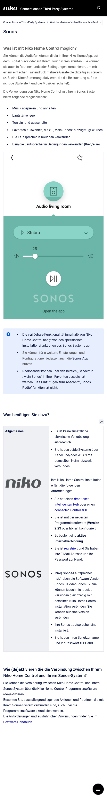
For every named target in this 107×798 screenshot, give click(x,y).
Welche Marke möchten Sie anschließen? (74, 22)
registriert (71, 548)
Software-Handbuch (17, 722)
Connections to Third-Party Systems (46, 9)
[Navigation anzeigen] (98, 789)
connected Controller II (71, 510)
